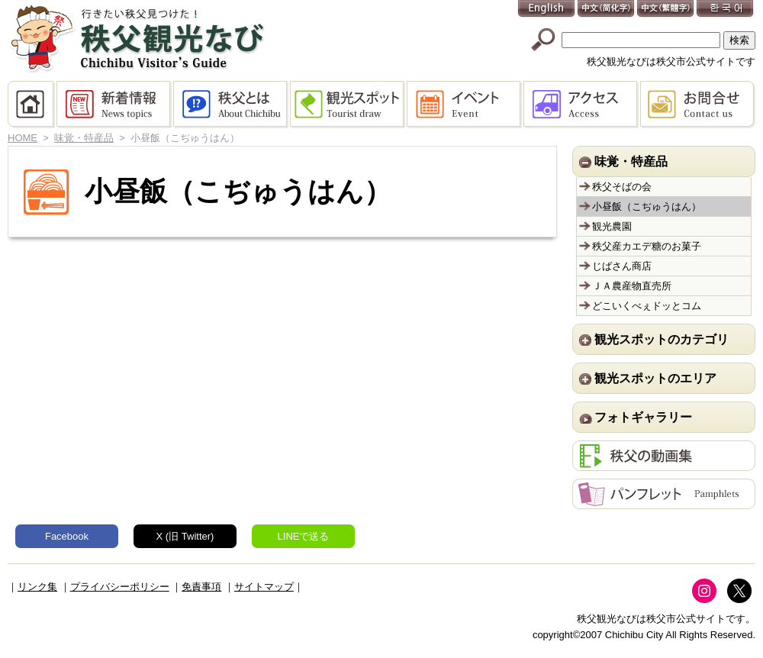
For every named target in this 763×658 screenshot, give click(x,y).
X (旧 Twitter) (185, 536)
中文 (606, 9)
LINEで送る (304, 536)
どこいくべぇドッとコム (646, 305)
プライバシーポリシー (119, 586)
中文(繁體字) (666, 9)
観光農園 (612, 226)
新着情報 (114, 104)
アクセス (581, 104)
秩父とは (231, 104)
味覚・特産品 (84, 138)
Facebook (67, 536)
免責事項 (201, 586)
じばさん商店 (622, 266)
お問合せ (697, 104)
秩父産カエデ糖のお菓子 (646, 246)
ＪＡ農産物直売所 (631, 286)
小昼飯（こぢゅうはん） (646, 206)
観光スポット (348, 104)
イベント (465, 104)
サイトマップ (264, 586)
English (547, 9)
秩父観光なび (137, 39)
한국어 (725, 9)
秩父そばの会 (622, 186)
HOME (32, 104)
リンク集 (37, 586)
